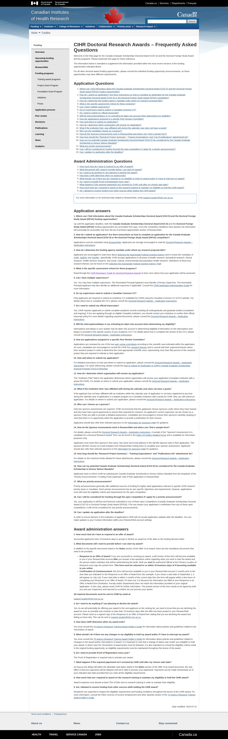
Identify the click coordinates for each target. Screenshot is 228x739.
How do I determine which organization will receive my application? (110, 125)
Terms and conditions (41, 714)
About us (36, 723)
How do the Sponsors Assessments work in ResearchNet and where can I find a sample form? (123, 134)
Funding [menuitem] (36, 26)
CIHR (76, 257)
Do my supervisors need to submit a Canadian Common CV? (108, 110)
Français (192, 3)
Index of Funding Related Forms (151, 435)
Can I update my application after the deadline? (101, 152)
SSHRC (95, 257)
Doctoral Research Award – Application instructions (108, 335)
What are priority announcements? (96, 146)
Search (192, 21)
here (135, 227)
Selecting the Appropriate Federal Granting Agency (141, 255)
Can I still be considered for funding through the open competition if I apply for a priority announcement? (128, 149)
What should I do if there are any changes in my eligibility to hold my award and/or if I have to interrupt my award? (132, 178)
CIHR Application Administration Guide (171, 285)
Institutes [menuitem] (50, 26)
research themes (139, 347)
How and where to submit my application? (99, 122)
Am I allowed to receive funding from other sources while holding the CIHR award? (118, 191)
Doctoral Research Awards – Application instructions (152, 301)
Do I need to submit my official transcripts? (99, 113)
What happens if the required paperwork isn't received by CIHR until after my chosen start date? (124, 184)
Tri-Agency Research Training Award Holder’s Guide (118, 627)
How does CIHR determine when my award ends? (103, 175)
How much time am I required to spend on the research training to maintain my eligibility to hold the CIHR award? (132, 187)
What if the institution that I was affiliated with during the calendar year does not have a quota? (123, 128)
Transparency (60, 714)
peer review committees (126, 344)
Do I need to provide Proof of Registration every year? (105, 182)
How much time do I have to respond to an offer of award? (106, 166)
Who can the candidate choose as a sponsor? (101, 131)
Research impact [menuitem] (145, 26)
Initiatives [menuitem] (90, 26)
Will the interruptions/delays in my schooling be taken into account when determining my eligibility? (125, 116)
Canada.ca (151, 3)
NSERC (83, 257)
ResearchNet (115, 242)
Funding (46, 32)
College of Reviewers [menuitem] (71, 26)
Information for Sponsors (139, 423)
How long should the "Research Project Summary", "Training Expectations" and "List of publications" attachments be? (134, 137)
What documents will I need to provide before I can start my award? (111, 169)
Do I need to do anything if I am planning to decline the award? (109, 172)
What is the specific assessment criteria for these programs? (108, 104)
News (77, 723)
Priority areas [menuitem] (125, 26)
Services (164, 3)
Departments (178, 3)
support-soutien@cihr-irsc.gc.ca (158, 198)
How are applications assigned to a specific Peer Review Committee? (112, 119)
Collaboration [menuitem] (107, 26)
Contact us (122, 723)
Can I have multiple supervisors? (95, 107)
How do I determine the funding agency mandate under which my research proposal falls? (121, 101)
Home (34, 32)
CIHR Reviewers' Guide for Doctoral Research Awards (115, 273)
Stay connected (168, 723)
